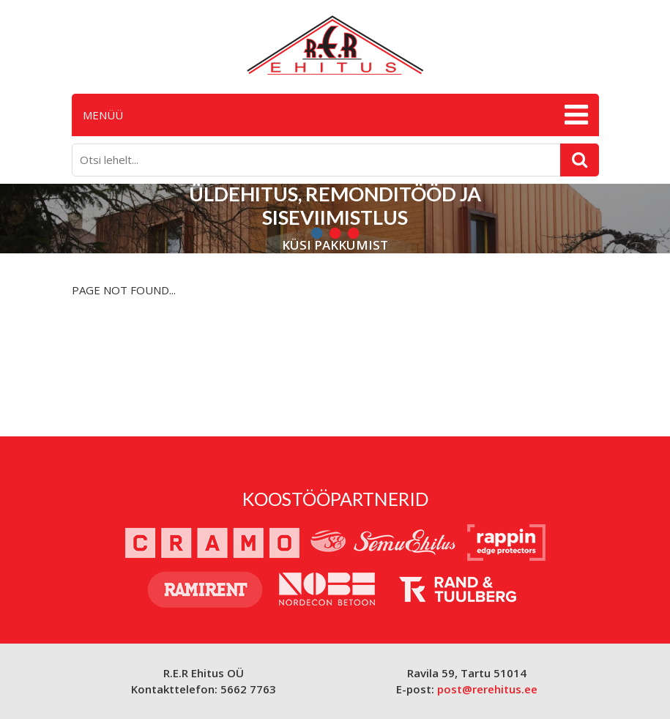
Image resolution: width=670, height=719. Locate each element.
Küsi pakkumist (335, 245)
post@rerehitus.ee (487, 689)
